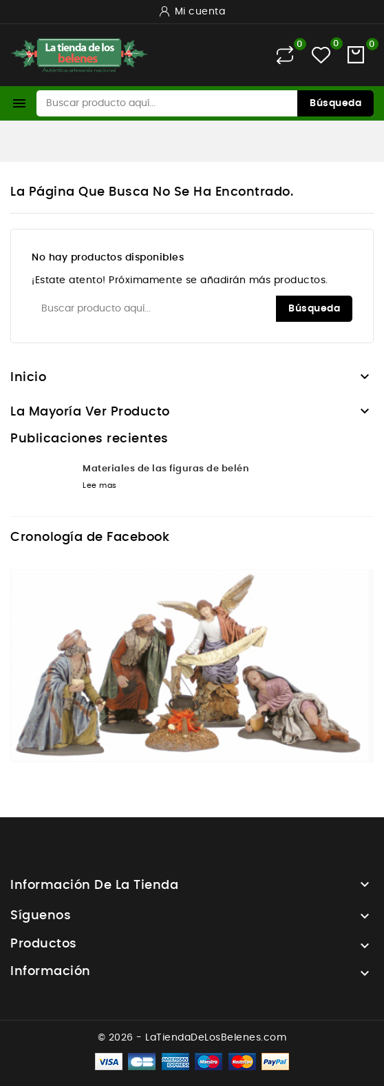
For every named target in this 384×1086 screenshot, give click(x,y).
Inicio (28, 377)
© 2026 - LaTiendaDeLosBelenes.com (192, 1038)
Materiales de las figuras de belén (166, 468)
